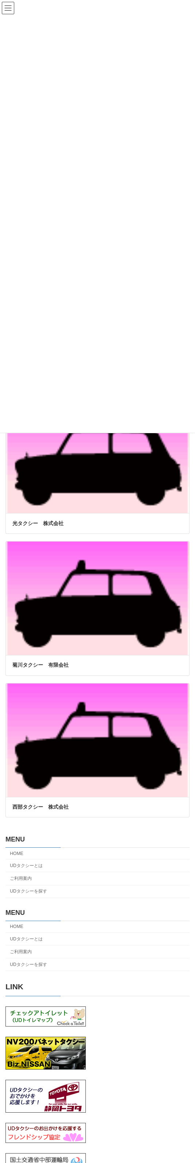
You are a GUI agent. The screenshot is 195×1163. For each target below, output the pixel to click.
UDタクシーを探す (28, 891)
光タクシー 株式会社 (38, 523)
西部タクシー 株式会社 (40, 807)
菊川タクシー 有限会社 (40, 665)
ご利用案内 (21, 878)
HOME (16, 853)
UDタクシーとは (26, 865)
